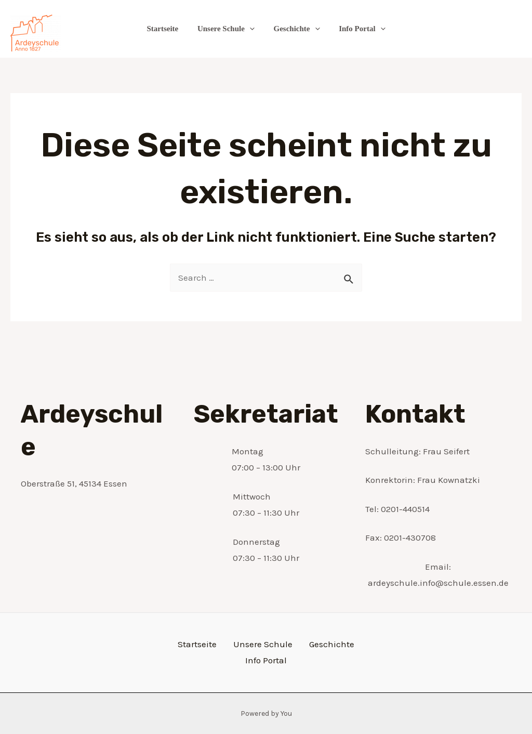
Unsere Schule (227, 29)
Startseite (167, 28)
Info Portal (357, 29)
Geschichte (295, 29)
